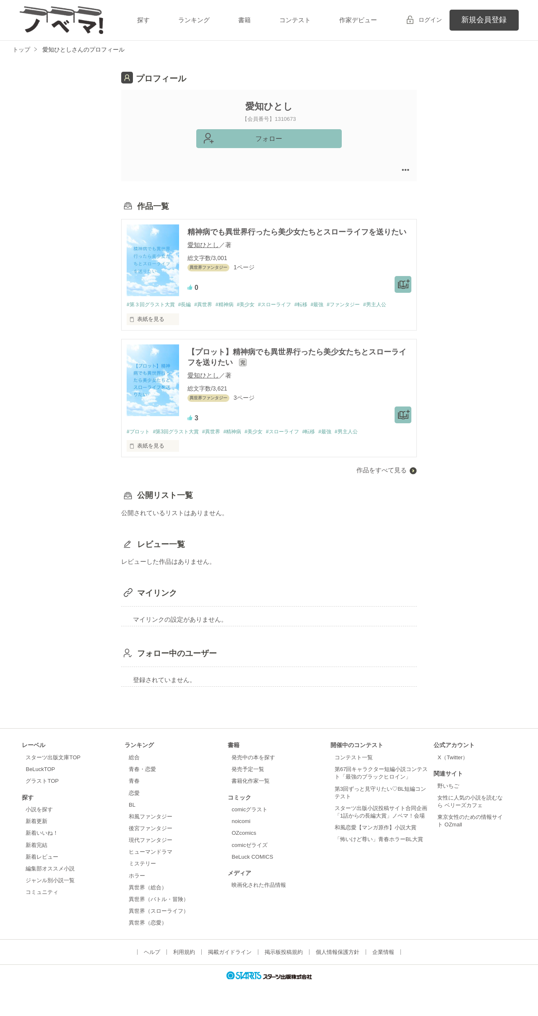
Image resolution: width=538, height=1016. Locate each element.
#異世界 (210, 305)
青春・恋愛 (142, 782)
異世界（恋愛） (148, 935)
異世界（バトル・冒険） (159, 912)
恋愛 (134, 805)
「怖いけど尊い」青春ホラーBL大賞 (379, 852)
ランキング (194, 19)
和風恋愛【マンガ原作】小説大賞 (375, 840)
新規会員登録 (484, 20)
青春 (134, 793)
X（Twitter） (452, 770)
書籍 (244, 19)
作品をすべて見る (381, 482)
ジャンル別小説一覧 (50, 893)
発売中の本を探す (253, 770)
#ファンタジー (366, 305)
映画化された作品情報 (258, 897)
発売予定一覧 (247, 782)
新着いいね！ (42, 845)
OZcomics (243, 845)
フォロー (268, 138)
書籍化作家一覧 (250, 793)
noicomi (240, 834)
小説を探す (39, 822)
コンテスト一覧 (354, 770)
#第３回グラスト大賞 (153, 305)
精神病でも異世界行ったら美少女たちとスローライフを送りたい (296, 232)
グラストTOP (42, 793)
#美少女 (258, 305)
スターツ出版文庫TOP (53, 770)
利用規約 (184, 964)
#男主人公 (139, 316)
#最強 (337, 305)
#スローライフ (289, 305)
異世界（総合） (148, 900)
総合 (134, 770)
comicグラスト (249, 822)
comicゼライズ (249, 857)
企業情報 (383, 964)
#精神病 (234, 305)
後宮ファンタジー (150, 841)
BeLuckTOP (40, 782)
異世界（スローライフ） (159, 923)
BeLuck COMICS (252, 869)
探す (143, 19)
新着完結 (36, 857)
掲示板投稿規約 (284, 964)
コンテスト (295, 19)
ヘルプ (152, 964)
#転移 (318, 305)
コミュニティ (42, 904)
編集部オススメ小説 (50, 881)
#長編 (190, 305)
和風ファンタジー (150, 829)
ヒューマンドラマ (150, 864)
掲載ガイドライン (230, 964)
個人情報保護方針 (337, 964)
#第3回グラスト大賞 (180, 443)
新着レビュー (42, 869)
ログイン (430, 19)
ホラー (137, 888)
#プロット (139, 443)
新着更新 (36, 834)
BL (132, 817)
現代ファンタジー (150, 852)
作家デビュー (358, 19)
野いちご (448, 798)
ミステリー (142, 876)
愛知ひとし (203, 244)
